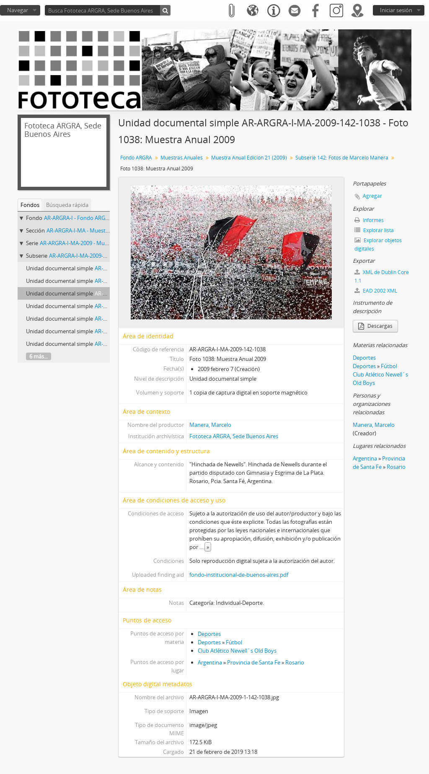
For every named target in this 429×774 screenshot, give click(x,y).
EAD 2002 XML (375, 290)
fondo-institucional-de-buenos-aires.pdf (238, 574)
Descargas (375, 325)
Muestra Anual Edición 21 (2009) (249, 157)
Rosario (294, 662)
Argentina (210, 662)
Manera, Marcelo (210, 425)
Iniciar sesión (396, 10)
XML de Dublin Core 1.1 (381, 276)
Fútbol (234, 642)
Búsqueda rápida (67, 205)
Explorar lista (374, 230)
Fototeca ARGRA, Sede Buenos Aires (233, 436)
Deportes (209, 634)
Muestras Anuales (181, 157)
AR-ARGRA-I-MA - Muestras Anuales (90, 230)
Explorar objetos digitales (378, 244)
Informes (369, 220)
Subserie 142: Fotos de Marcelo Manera (341, 157)
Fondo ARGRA (136, 157)
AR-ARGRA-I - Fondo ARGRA (78, 218)
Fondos (30, 205)
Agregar (372, 195)
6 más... (38, 356)
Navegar (17, 10)
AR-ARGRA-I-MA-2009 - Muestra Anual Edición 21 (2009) (108, 243)
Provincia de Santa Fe (253, 662)
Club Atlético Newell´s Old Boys (237, 650)
